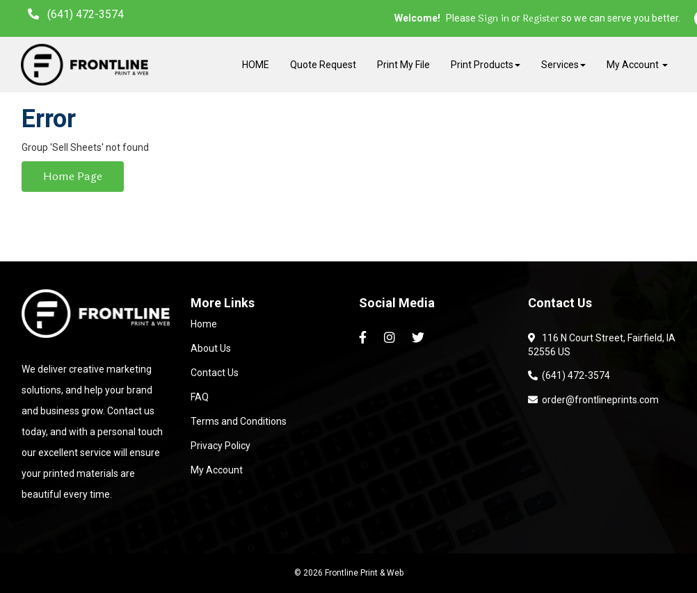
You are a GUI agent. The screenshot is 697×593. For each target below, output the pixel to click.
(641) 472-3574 (569, 375)
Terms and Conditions (239, 421)
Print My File (403, 64)
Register (540, 19)
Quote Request (323, 64)
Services (563, 64)
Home (204, 324)
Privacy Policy (220, 445)
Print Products (485, 64)
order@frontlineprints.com (593, 399)
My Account (217, 470)
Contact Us (215, 372)
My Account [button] (637, 64)
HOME (255, 64)
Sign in (493, 19)
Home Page (72, 176)
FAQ (200, 397)
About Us (211, 348)
